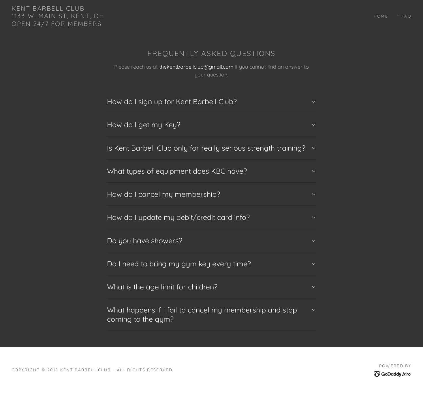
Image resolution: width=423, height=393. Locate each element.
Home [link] (381, 16)
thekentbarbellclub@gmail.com (196, 66)
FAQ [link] (406, 16)
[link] (58, 24)
